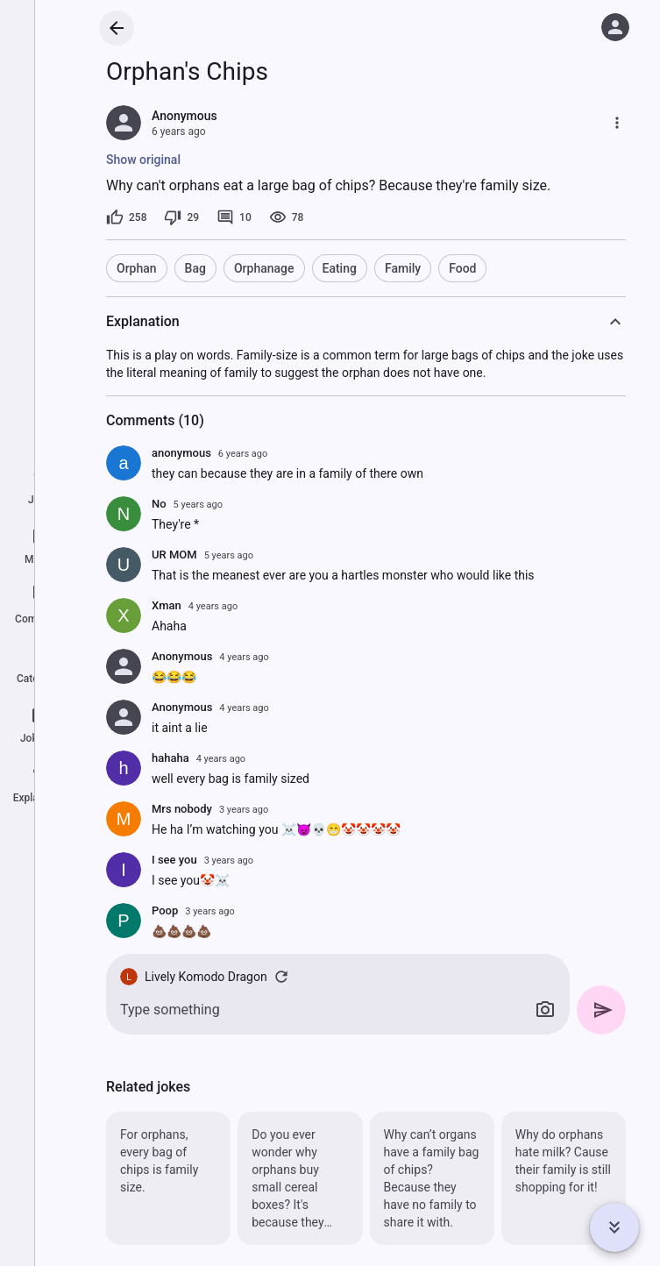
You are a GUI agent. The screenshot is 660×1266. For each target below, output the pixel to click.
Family (403, 268)
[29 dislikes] (181, 217)
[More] (617, 123)
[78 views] (286, 217)
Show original (143, 160)
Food (462, 268)
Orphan (137, 268)
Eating (340, 268)
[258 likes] (126, 217)
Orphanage (264, 268)
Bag (195, 268)
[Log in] (615, 27)
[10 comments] (234, 217)
